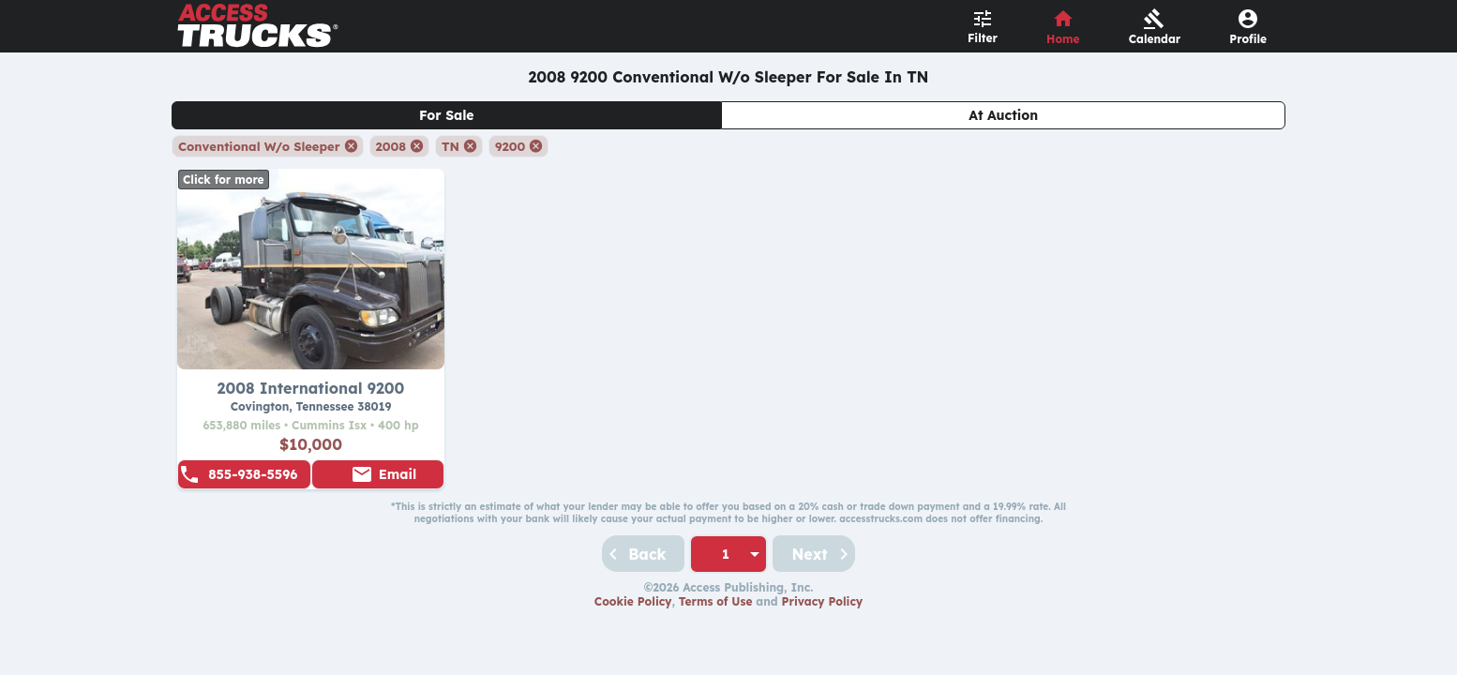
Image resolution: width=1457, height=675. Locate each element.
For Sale (446, 115)
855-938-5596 (252, 474)
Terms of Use (716, 601)
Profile (1248, 39)
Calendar (1155, 39)
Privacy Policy (823, 601)
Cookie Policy (633, 601)
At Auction (1003, 115)
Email (397, 474)
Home (1063, 39)
